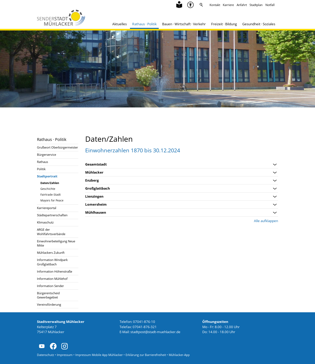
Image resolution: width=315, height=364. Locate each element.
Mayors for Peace (51, 200)
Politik (41, 169)
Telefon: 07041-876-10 (137, 321)
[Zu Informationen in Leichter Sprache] (179, 5)
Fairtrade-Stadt (50, 194)
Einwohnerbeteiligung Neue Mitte (56, 243)
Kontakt (215, 5)
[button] (42, 346)
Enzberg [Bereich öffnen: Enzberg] (92, 180)
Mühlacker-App (179, 355)
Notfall (270, 5)
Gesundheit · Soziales (258, 24)
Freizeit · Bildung (224, 24)
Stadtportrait (47, 176)
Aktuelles (119, 24)
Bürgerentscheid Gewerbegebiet (48, 295)
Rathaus (42, 162)
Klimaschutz (45, 222)
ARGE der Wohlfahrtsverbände (51, 232)
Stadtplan (256, 5)
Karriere (228, 5)
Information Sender (50, 286)
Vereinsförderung (49, 304)
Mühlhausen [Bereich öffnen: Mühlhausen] (95, 212)
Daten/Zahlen (49, 183)
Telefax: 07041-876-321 (138, 327)
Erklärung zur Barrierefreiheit (146, 355)
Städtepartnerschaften (52, 215)
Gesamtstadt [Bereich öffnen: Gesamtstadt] (96, 164)
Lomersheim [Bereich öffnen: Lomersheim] (96, 204)
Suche (201, 4)
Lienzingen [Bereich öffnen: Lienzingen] (94, 196)
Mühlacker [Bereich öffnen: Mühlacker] (94, 172)
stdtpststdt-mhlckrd (155, 332)
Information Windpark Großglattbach (52, 262)
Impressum (65, 355)
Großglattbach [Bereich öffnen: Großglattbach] (97, 188)
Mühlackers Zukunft (50, 253)
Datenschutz (45, 355)
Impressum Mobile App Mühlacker (99, 355)
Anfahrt (242, 5)
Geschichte (47, 189)
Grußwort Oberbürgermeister (57, 147)
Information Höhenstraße (54, 271)
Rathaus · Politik (144, 24)
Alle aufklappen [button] (266, 220)
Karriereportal (46, 208)
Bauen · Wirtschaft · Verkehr (184, 24)
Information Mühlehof (52, 279)
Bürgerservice (46, 155)
